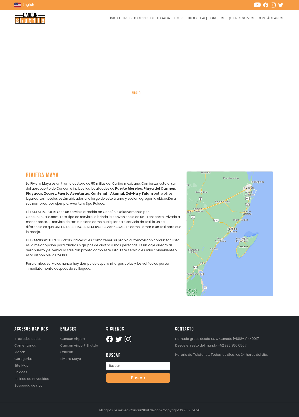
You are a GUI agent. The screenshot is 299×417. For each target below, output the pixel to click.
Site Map (21, 365)
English (24, 5)
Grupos (217, 18)
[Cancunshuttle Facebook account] (267, 4)
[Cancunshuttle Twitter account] (281, 4)
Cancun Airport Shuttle (79, 345)
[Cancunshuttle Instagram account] (274, 4)
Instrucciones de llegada (146, 18)
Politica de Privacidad (31, 378)
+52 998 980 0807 (232, 345)
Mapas (19, 352)
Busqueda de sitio (28, 385)
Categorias (23, 358)
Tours (178, 18)
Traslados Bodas (27, 338)
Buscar (138, 378)
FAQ (203, 18)
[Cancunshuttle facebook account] (110, 338)
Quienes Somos (240, 18)
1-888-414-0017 (246, 338)
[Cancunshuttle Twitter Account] (119, 338)
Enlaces (20, 372)
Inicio (115, 18)
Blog (192, 18)
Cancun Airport (73, 338)
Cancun (66, 352)
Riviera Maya (70, 358)
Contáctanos (270, 18)
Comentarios (25, 345)
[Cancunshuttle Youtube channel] (258, 4)
